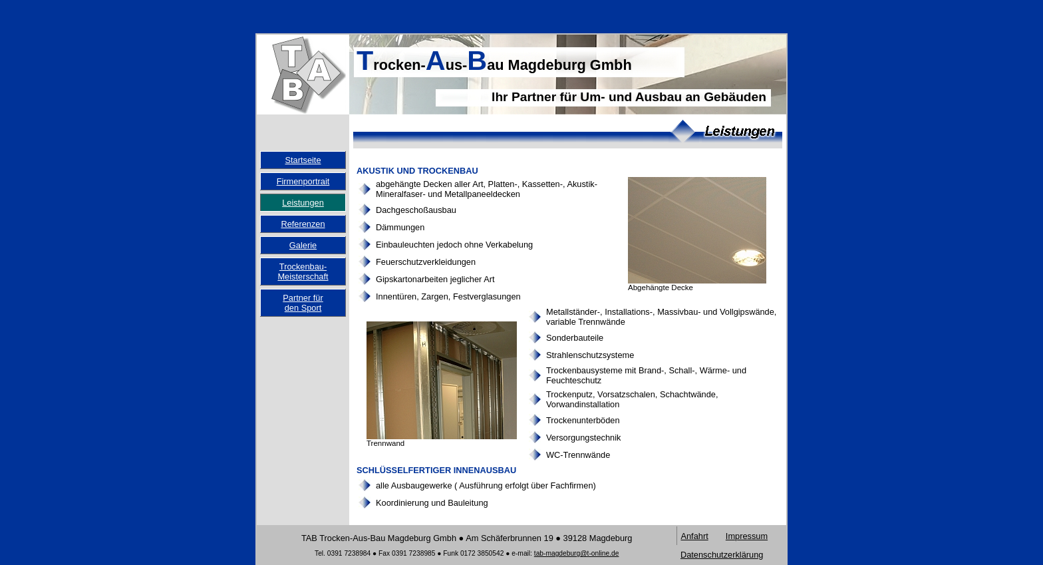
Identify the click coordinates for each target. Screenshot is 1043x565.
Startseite (303, 160)
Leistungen (303, 203)
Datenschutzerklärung (721, 555)
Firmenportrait (303, 181)
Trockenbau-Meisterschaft (302, 272)
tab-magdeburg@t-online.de (576, 553)
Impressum (747, 536)
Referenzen (303, 224)
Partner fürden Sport (303, 303)
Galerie (303, 245)
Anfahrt (694, 536)
